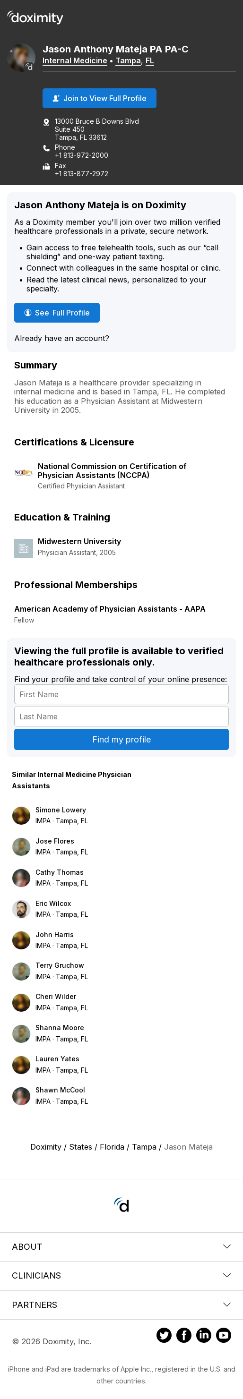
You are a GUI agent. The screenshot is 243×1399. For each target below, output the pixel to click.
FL (150, 60)
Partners (121, 1305)
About (121, 1247)
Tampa (128, 60)
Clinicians (121, 1275)
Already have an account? (61, 338)
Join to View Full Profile (99, 98)
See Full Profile (62, 312)
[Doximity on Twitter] (164, 1337)
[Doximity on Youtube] (223, 1337)
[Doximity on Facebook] (183, 1337)
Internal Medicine (75, 60)
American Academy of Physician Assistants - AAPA (110, 609)
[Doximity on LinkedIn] (203, 1337)
